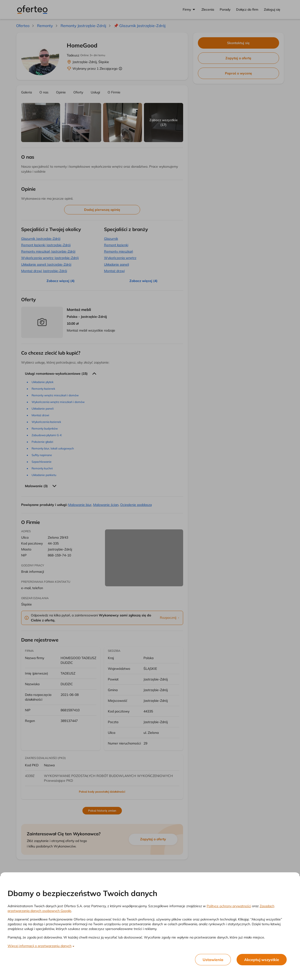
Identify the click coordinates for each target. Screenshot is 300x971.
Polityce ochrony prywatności (229, 906)
